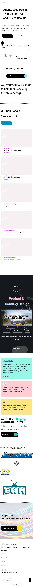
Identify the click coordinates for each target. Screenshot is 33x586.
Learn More (6, 152)
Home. (3, 553)
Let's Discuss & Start (17, 76)
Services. (4, 557)
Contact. (4, 565)
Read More (16, 348)
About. (3, 561)
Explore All (10, 434)
